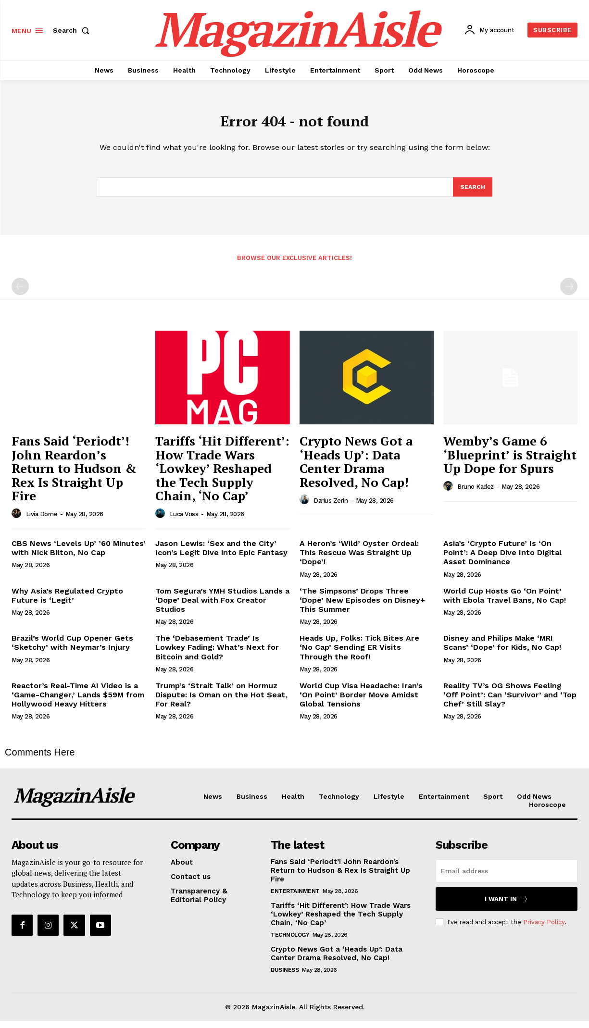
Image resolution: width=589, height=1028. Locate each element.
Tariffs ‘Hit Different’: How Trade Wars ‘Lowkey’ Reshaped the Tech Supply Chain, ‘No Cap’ (222, 475)
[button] (73, 30)
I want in (506, 906)
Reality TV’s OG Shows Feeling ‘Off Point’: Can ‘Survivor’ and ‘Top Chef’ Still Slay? (509, 702)
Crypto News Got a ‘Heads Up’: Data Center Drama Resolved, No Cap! (356, 468)
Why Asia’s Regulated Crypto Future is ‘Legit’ (67, 603)
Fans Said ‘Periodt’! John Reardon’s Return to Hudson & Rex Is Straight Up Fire (74, 475)
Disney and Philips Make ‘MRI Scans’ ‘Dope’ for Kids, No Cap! (502, 650)
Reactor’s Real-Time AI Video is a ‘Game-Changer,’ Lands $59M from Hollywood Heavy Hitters (78, 702)
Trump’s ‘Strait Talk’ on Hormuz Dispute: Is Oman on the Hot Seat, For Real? (221, 702)
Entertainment (295, 898)
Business (285, 977)
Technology (290, 942)
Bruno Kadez (475, 493)
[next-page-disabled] (568, 293)
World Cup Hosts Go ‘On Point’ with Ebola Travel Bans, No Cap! (504, 603)
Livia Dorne (42, 521)
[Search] (472, 193)
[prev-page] (20, 293)
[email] (506, 878)
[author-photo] (18, 521)
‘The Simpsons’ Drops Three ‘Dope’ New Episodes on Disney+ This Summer (362, 607)
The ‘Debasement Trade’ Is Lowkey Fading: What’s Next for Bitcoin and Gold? (217, 654)
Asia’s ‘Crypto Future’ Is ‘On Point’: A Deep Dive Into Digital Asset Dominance (502, 559)
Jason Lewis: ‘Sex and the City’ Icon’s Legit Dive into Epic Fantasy (221, 555)
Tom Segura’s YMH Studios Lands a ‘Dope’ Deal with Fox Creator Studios (222, 607)
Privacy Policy (543, 929)
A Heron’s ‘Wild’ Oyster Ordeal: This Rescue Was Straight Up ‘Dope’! (359, 559)
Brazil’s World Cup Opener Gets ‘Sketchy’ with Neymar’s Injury (72, 650)
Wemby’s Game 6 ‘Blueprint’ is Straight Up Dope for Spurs (509, 461)
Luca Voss (184, 521)
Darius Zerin (330, 507)
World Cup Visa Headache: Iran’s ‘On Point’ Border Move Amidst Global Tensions (361, 702)
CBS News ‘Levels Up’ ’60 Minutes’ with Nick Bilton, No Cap (79, 555)
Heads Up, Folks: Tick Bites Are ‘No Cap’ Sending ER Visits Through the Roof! (359, 654)
